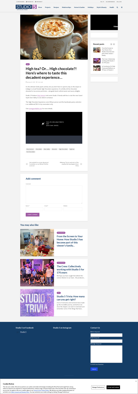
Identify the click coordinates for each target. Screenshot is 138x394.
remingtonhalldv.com (35, 108)
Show (40, 7)
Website (65, 205)
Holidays (91, 7)
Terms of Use (37, 390)
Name (27, 205)
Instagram (20, 1)
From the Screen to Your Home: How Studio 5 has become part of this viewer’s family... (70, 241)
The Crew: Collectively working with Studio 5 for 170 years (70, 269)
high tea (72, 149)
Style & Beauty (102, 7)
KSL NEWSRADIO (110, 1)
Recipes (56, 7)
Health (112, 7)
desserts (54, 149)
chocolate (39, 149)
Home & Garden (79, 7)
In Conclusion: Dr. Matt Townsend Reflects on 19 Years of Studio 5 (108, 68)
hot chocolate (31, 152)
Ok (136, 381)
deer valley (47, 149)
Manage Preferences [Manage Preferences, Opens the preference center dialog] (98, 387)
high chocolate (63, 149)
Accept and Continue (113, 387)
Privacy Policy (45, 390)
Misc (28, 64)
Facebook (29, 1)
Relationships (66, 7)
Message (95, 344)
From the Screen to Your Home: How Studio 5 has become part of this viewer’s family (108, 51)
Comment (28, 183)
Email (46, 205)
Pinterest (38, 1)
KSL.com (119, 1)
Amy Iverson (41, 95)
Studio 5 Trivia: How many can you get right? (71, 298)
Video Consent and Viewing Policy (20, 392)
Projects (48, 7)
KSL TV (102, 1)
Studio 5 (23, 332)
